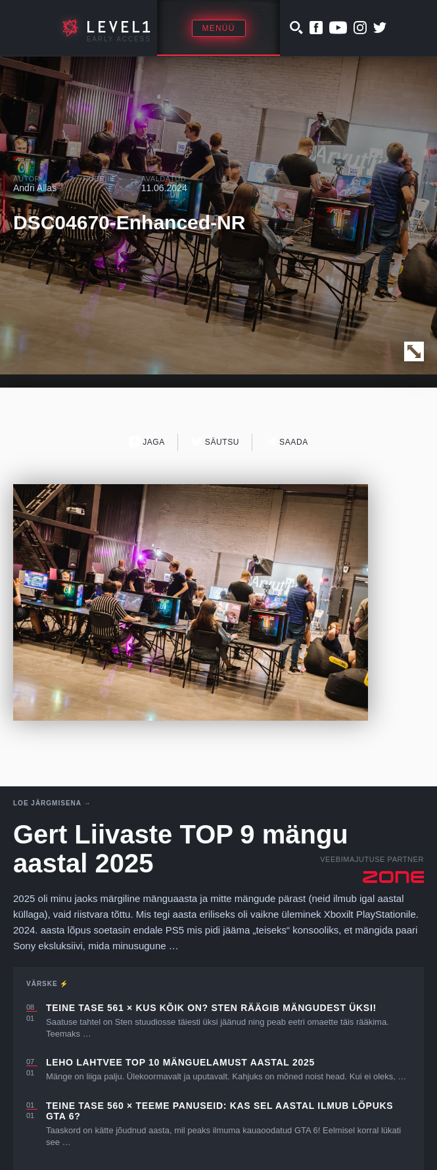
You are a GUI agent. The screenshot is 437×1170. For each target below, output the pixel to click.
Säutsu (215, 441)
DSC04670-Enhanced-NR (129, 222)
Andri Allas (35, 188)
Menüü (218, 28)
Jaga (147, 441)
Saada (286, 441)
